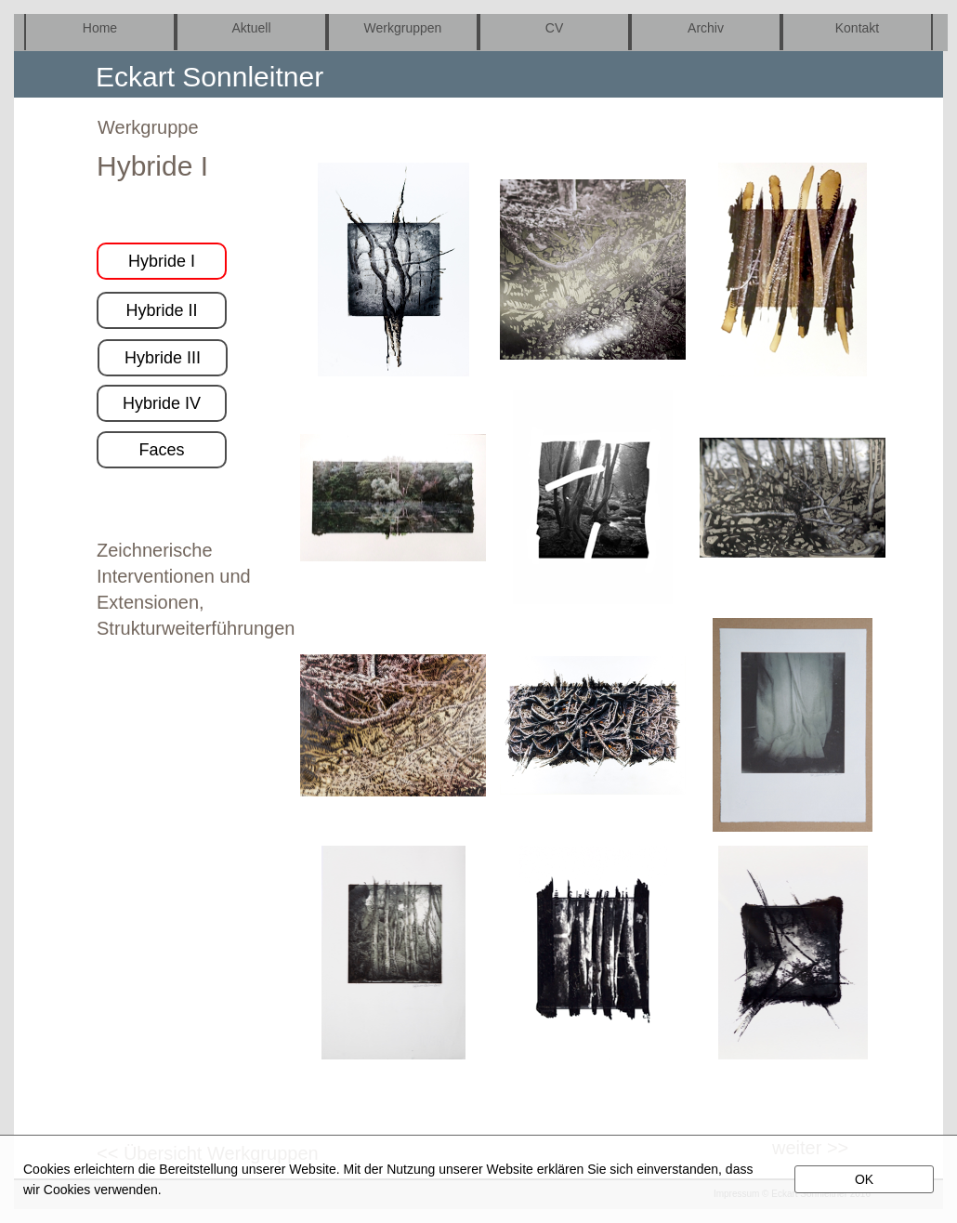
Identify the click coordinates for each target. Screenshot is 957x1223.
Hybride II (161, 310)
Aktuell (250, 27)
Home (100, 27)
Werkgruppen (403, 27)
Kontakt (857, 27)
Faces (161, 450)
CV (554, 27)
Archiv (706, 27)
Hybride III (163, 357)
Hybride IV (162, 403)
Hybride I (161, 261)
